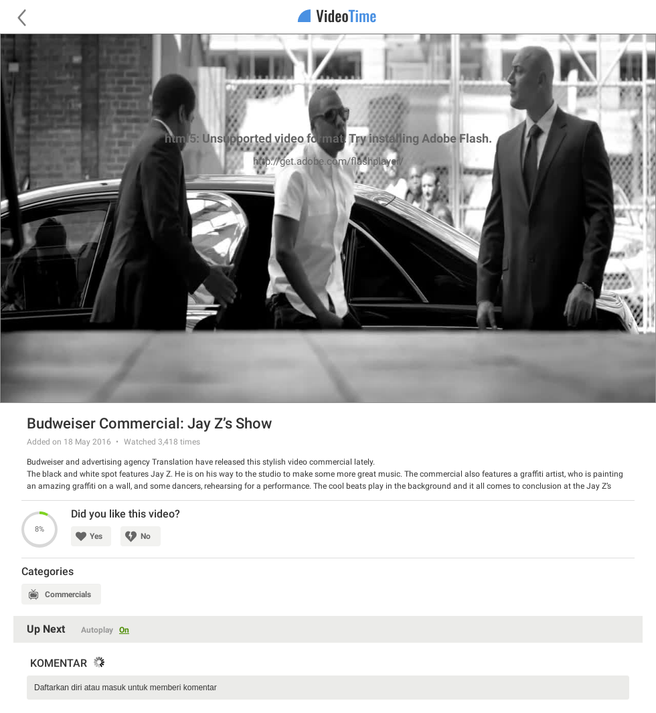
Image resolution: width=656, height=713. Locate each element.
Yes (96, 536)
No (146, 536)
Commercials (68, 594)
